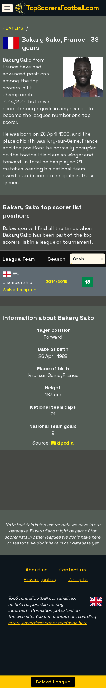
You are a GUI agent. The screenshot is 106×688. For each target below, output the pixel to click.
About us (36, 577)
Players (13, 28)
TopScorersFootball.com (62, 7)
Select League (53, 682)
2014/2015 (56, 281)
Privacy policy (40, 587)
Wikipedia (62, 443)
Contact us (72, 577)
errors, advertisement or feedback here (47, 630)
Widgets (78, 587)
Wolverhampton (19, 289)
